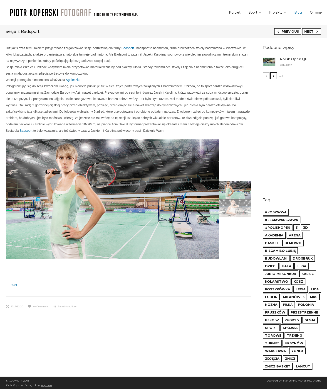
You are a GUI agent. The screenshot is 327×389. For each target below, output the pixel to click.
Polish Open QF (293, 59)
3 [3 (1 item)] (297, 228)
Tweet (13, 285)
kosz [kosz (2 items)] (298, 282)
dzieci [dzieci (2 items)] (270, 266)
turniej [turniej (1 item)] (272, 343)
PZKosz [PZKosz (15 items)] (272, 320)
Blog (298, 12)
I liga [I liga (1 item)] (301, 266)
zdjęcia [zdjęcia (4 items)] (272, 359)
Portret (234, 12)
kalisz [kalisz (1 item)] (308, 274)
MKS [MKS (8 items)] (313, 297)
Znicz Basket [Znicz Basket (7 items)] (277, 366)
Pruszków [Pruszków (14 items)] (275, 312)
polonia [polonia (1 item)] (306, 305)
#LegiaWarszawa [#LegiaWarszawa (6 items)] (281, 220)
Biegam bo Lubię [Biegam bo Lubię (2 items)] (280, 251)
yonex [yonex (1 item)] (297, 351)
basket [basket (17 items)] (272, 243)
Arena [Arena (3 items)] (295, 235)
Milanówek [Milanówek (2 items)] (294, 297)
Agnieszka (73, 80)
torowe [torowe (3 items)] (273, 335)
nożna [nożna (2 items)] (271, 305)
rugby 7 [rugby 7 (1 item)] (292, 320)
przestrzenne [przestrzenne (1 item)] (304, 312)
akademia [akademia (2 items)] (274, 235)
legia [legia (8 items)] (301, 289)
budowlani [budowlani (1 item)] (276, 258)
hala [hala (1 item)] (286, 266)
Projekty (275, 12)
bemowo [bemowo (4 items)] (293, 243)
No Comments (38, 306)
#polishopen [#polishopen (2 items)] (277, 228)
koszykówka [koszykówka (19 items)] (277, 289)
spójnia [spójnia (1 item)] (290, 328)
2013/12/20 (14, 306)
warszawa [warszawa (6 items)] (275, 351)
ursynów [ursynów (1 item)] (294, 343)
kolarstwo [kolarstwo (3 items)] (276, 282)
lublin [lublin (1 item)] (271, 297)
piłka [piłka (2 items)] (288, 305)
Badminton (64, 306)
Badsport (127, 48)
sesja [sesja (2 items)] (310, 320)
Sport (253, 12)
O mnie (316, 12)
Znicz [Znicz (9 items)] (290, 359)
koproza (46, 385)
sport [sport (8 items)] (271, 328)
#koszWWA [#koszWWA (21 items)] (276, 212)
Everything (290, 380)
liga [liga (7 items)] (315, 289)
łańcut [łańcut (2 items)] (303, 366)
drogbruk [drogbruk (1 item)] (303, 258)
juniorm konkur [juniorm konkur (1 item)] (280, 274)
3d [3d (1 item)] (305, 228)
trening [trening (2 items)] (294, 335)
